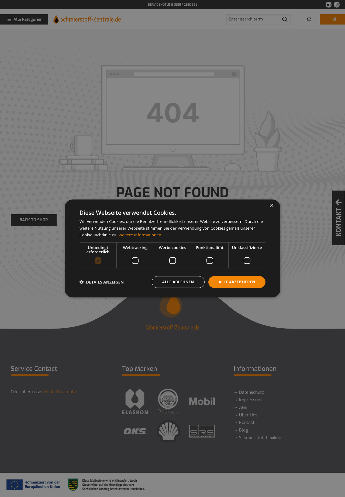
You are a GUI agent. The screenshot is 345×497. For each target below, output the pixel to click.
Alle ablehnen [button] (178, 281)
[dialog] (172, 248)
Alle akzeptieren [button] (237, 281)
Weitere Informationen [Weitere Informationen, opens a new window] (139, 234)
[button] (102, 281)
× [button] (272, 206)
